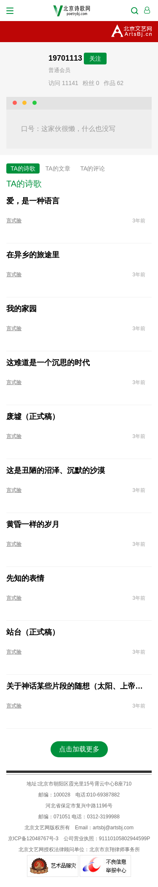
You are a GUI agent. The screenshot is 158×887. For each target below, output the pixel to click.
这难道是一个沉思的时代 (48, 362)
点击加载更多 (79, 749)
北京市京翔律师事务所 (114, 849)
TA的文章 (58, 168)
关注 (95, 58)
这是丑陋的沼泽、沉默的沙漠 (55, 470)
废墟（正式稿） (32, 416)
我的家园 (21, 309)
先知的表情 (25, 578)
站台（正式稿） (32, 632)
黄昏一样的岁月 (32, 524)
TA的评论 (92, 168)
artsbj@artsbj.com (113, 828)
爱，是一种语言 (32, 201)
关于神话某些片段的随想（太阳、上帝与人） (75, 686)
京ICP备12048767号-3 (33, 839)
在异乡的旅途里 (32, 255)
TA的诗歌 (23, 168)
